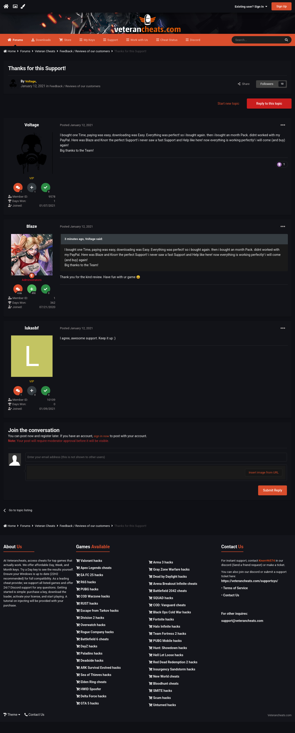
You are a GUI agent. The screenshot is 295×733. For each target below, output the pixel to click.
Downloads (43, 51)
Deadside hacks (89, 671)
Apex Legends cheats (94, 579)
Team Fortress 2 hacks (167, 644)
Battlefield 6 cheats (92, 650)
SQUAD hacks (161, 609)
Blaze (32, 237)
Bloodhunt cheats (164, 694)
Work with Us (139, 51)
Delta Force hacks (91, 707)
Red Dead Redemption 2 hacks (173, 673)
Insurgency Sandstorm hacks (172, 680)
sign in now (102, 447)
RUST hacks (87, 614)
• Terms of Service (234, 599)
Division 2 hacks (90, 629)
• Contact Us (230, 606)
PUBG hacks (87, 600)
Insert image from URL (264, 483)
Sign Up (281, 6)
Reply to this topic (269, 114)
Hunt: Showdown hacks (168, 659)
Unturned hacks (162, 716)
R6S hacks (86, 593)
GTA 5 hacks (87, 714)
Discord (194, 51)
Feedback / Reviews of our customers (76, 97)
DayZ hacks (86, 657)
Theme (11, 725)
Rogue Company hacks (95, 643)
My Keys (89, 51)
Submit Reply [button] (272, 501)
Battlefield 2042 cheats (168, 602)
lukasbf (31, 339)
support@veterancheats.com (242, 632)
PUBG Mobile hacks (165, 652)
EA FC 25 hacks (89, 586)
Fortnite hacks (161, 630)
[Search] (256, 51)
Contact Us (34, 725)
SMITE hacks (160, 702)
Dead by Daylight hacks (168, 587)
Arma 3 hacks (161, 573)
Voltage (31, 135)
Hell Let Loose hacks (166, 666)
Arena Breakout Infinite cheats (173, 595)
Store (67, 51)
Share (244, 95)
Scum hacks (160, 709)
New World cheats (164, 687)
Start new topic (228, 114)
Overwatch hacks (90, 636)
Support (112, 51)
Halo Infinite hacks (164, 637)
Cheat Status (168, 51)
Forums (17, 53)
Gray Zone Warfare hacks (169, 580)
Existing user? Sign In (251, 6)
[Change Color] (23, 6)
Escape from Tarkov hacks (97, 621)
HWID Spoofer (88, 700)
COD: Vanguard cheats (167, 616)
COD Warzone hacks (93, 607)
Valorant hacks (89, 572)
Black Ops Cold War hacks (170, 623)
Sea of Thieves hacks (93, 686)
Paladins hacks (89, 664)
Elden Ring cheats (91, 693)
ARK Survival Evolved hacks (98, 679)
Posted (76, 136)
